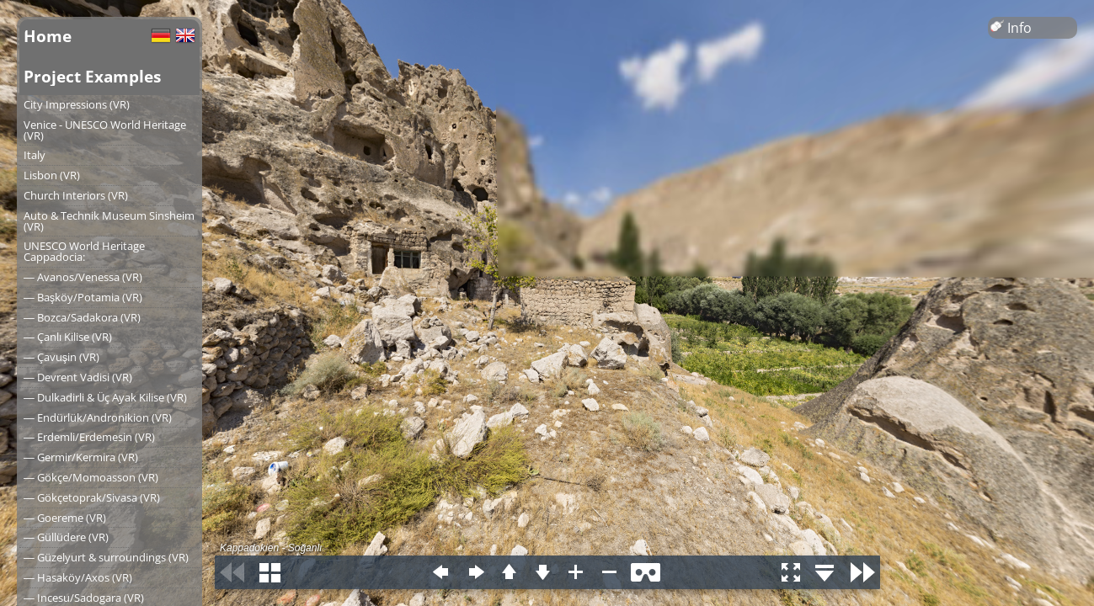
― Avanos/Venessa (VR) (83, 276)
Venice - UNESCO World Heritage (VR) (105, 130)
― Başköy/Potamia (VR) (83, 297)
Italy (34, 154)
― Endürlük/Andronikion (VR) (98, 417)
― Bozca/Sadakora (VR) (82, 317)
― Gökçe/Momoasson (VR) (91, 477)
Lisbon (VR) (52, 175)
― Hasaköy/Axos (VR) (78, 577)
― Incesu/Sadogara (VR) (84, 597)
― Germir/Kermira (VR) (81, 457)
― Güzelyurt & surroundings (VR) (106, 557)
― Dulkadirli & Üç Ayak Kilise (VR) (105, 397)
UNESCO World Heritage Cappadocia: (84, 251)
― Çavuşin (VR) (61, 356)
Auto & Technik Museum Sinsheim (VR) (109, 221)
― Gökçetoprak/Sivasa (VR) (92, 497)
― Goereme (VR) (65, 517)
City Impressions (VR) (77, 104)
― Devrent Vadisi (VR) (78, 377)
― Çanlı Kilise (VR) (68, 336)
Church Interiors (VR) (76, 195)
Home (48, 35)
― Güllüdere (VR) (66, 537)
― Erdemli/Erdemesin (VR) (89, 436)
